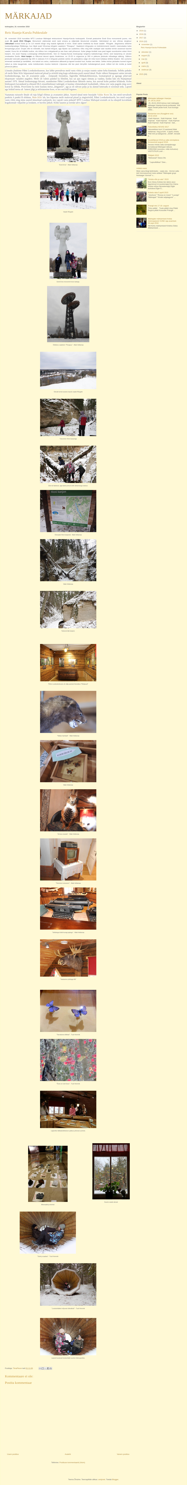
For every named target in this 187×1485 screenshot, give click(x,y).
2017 (141, 38)
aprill (143, 63)
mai (143, 59)
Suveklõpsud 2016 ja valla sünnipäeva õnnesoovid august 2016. (163, 141)
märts (144, 66)
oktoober (145, 52)
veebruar (145, 70)
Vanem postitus (123, 1454)
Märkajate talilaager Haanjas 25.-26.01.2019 (159, 99)
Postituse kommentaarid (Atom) (72, 1462)
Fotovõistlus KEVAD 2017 (158, 127)
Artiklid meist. (141, 168)
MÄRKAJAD (28, 15)
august (144, 55)
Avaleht (68, 1454)
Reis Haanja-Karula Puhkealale (153, 47)
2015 (141, 74)
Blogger (115, 1479)
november (145, 44)
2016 (141, 41)
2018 (141, 34)
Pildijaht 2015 (153, 155)
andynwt (101, 1479)
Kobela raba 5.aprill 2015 (158, 192)
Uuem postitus (13, 1454)
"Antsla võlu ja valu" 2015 (158, 179)
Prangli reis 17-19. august (158, 206)
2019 (141, 31)
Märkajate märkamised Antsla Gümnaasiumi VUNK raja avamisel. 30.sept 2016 (162, 221)
